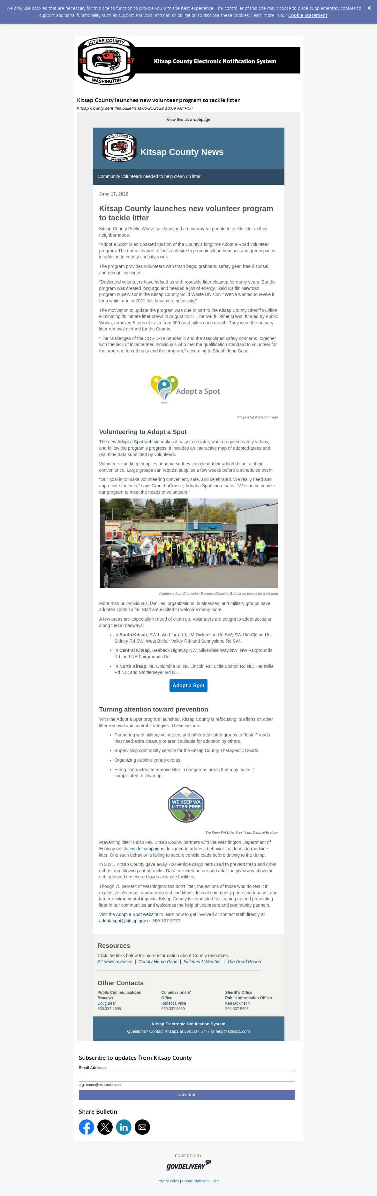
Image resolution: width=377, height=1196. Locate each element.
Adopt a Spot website (138, 441)
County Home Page (158, 961)
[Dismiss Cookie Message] (369, 6)
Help (215, 1181)
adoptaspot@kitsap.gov (122, 920)
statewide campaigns (143, 848)
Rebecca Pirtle (174, 1003)
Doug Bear (107, 1003)
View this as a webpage (188, 119)
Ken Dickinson (237, 1003)
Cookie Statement (308, 15)
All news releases (115, 961)
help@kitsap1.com (233, 1031)
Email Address (92, 1068)
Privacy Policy (168, 1181)
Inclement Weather (202, 961)
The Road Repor (243, 961)
